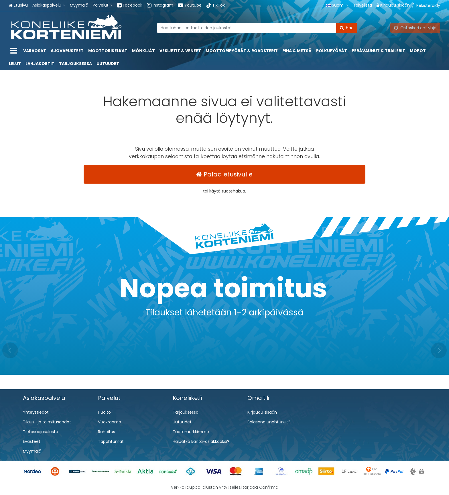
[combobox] (257, 28)
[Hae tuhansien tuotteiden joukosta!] (257, 28)
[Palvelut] (102, 5)
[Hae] (346, 28)
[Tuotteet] (14, 50)
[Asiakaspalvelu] (49, 5)
